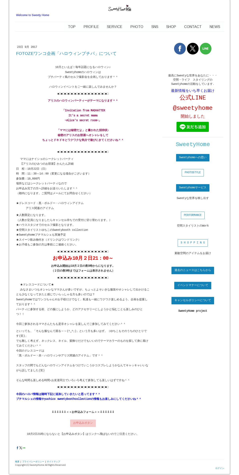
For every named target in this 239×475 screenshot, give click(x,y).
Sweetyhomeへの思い (192, 157)
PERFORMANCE (193, 215)
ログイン (219, 468)
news (215, 27)
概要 (17, 461)
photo (136, 27)
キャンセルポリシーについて (192, 300)
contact (193, 27)
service (114, 27)
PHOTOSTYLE (193, 172)
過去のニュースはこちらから (192, 270)
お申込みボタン (83, 423)
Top (72, 27)
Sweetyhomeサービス (192, 188)
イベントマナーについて (192, 285)
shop (171, 27)
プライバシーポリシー (33, 461)
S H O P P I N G (193, 243)
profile (91, 27)
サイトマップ (53, 461)
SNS (154, 27)
